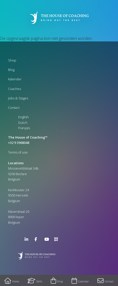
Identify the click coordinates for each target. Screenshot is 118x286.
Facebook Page (38, 240)
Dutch (22, 122)
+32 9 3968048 (18, 142)
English (23, 117)
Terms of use (18, 152)
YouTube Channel (47, 240)
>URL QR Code (57, 240)
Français (24, 128)
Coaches (14, 88)
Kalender (15, 79)
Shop (12, 60)
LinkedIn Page (28, 240)
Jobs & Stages (18, 98)
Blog (11, 69)
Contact (14, 107)
